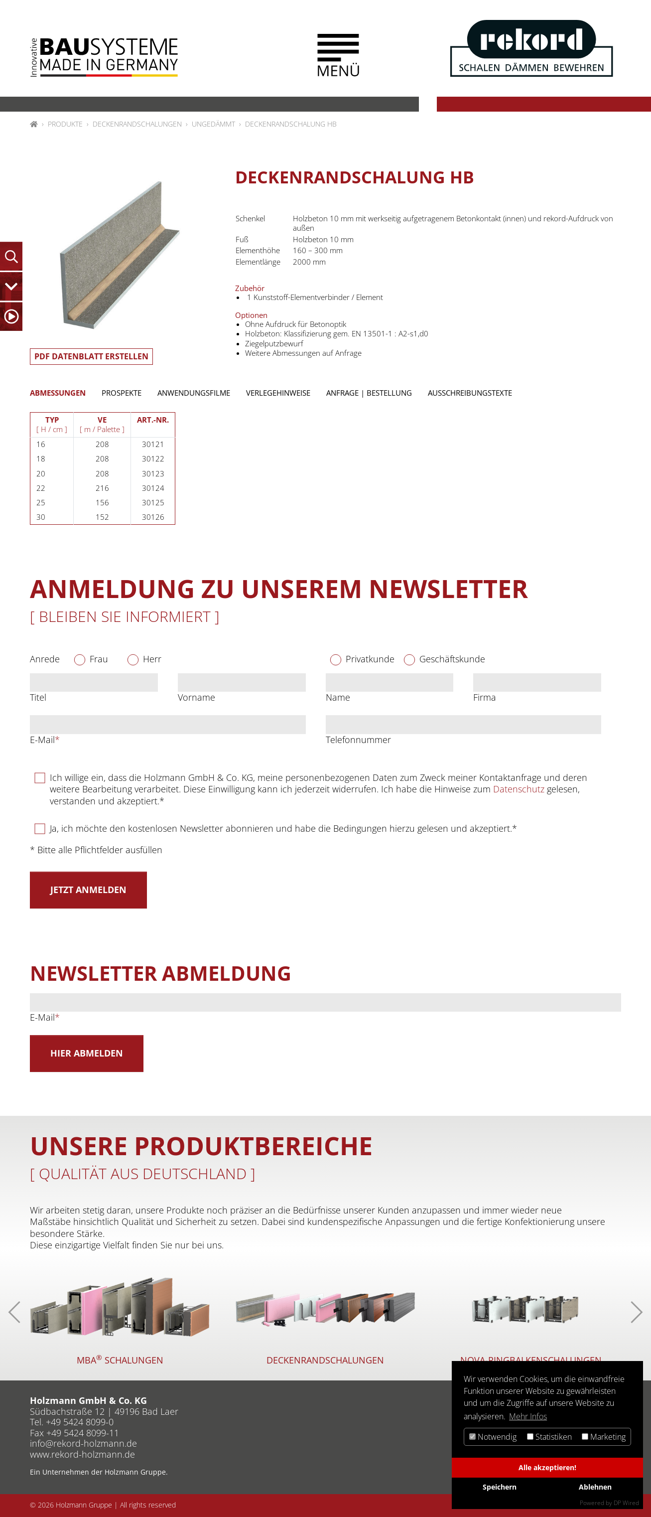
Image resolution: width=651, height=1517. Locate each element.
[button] (338, 55)
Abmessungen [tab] (58, 392)
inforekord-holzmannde (83, 1443)
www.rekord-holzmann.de (82, 1454)
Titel (38, 697)
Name (338, 697)
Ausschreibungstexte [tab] (470, 392)
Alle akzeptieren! (547, 1467)
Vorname (196, 697)
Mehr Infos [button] (528, 1416)
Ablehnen (595, 1487)
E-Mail (45, 740)
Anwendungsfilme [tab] (193, 392)
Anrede (45, 659)
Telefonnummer (358, 740)
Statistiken (549, 1436)
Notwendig (493, 1436)
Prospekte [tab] (121, 392)
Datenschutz (518, 789)
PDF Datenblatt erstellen (91, 356)
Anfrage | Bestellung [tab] (369, 392)
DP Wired (626, 1503)
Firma (484, 697)
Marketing (604, 1436)
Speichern (500, 1487)
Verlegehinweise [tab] (278, 392)
